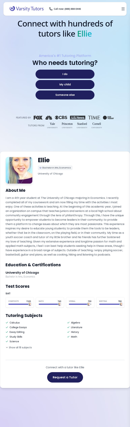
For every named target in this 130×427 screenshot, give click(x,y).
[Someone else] (65, 94)
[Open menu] (123, 9)
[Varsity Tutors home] (26, 9)
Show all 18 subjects (19, 347)
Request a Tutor (65, 377)
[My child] (65, 84)
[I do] (65, 74)
